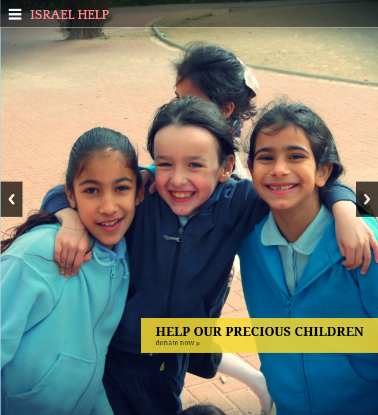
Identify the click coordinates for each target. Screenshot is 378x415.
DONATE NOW (178, 343)
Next (367, 199)
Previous (11, 199)
